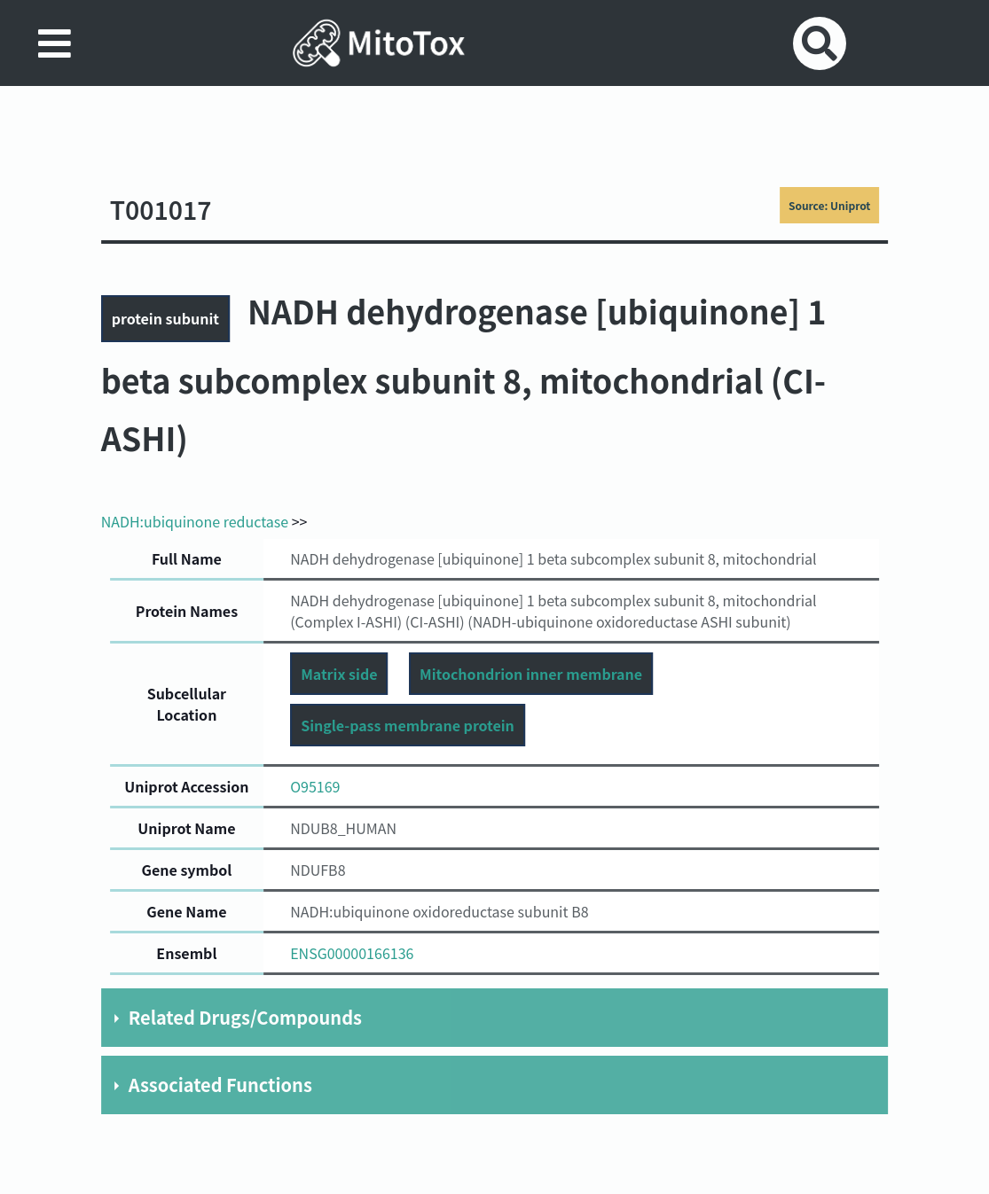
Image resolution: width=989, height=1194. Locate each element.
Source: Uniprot (829, 205)
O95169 (315, 786)
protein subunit (165, 318)
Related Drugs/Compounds (245, 1017)
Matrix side (339, 673)
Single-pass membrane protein (407, 725)
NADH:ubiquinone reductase (194, 521)
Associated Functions (220, 1084)
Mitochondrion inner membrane (531, 673)
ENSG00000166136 (351, 953)
